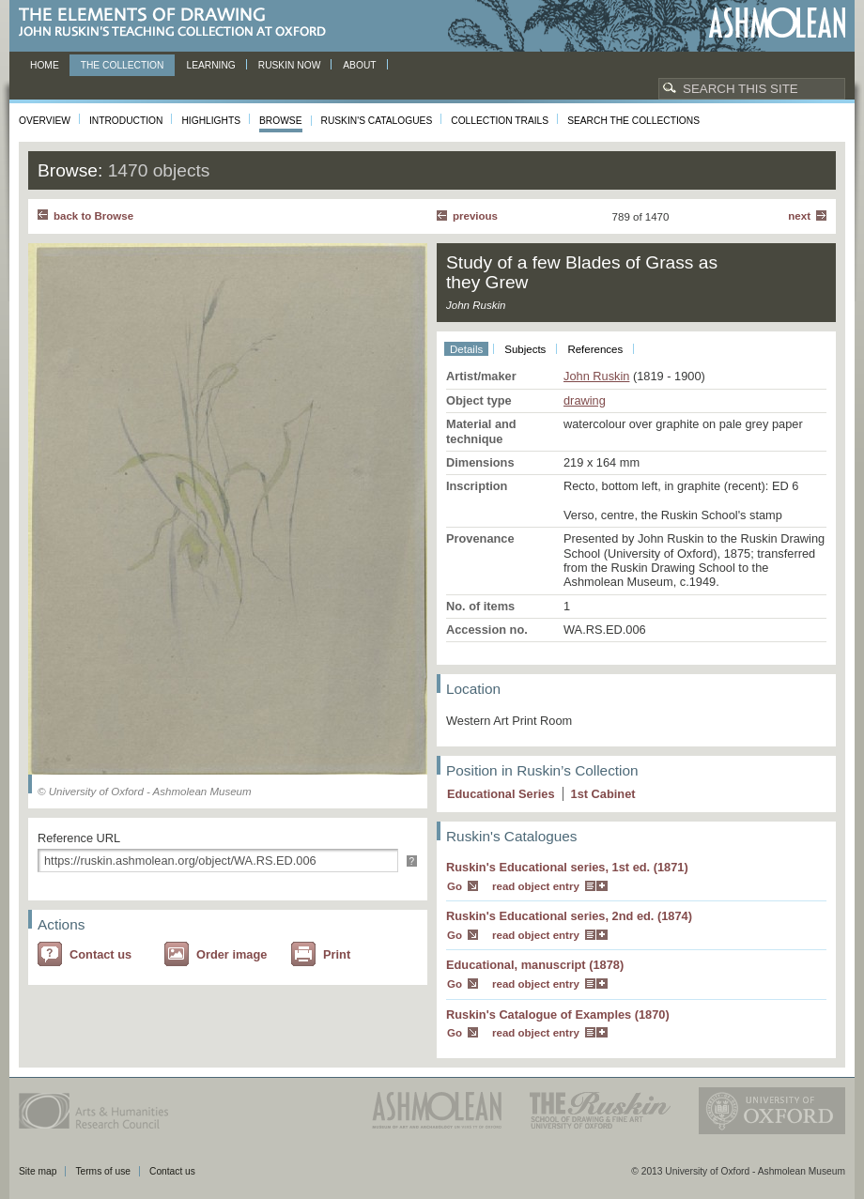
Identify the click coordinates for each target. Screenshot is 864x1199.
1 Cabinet (603, 794)
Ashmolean (777, 23)
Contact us (100, 954)
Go (454, 886)
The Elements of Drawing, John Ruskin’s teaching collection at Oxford (178, 23)
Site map (37, 1171)
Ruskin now (289, 65)
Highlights (210, 120)
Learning (210, 65)
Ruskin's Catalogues (377, 120)
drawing (584, 400)
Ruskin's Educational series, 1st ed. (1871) (567, 867)
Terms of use (103, 1171)
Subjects (525, 349)
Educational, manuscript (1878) (535, 965)
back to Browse (93, 216)
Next (799, 216)
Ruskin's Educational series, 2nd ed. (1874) (569, 916)
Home (44, 65)
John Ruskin (596, 376)
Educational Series (501, 794)
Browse (280, 120)
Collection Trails (499, 120)
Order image (231, 954)
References (595, 349)
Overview (44, 120)
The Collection (122, 65)
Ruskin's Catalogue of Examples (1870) (558, 1014)
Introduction (125, 120)
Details (466, 349)
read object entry (535, 886)
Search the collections (633, 120)
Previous (475, 216)
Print (336, 954)
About (359, 65)
